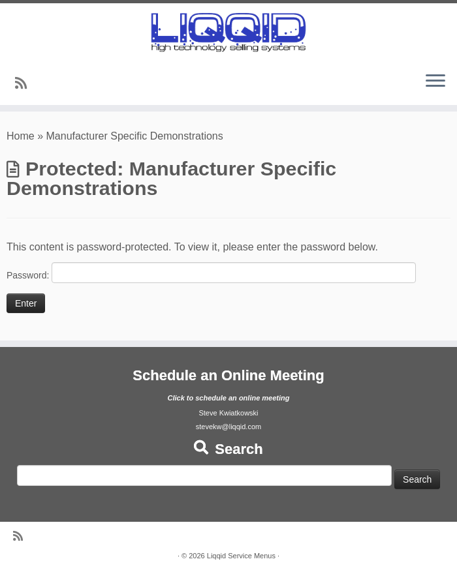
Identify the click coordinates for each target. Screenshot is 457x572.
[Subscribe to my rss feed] (25, 83)
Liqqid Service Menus (241, 556)
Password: (211, 272)
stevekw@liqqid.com (228, 426)
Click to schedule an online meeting (228, 398)
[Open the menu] (435, 81)
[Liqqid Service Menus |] (228, 32)
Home (21, 136)
